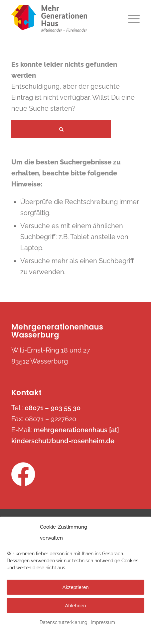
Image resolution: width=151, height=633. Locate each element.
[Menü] (130, 18)
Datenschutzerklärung (63, 622)
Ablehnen (75, 605)
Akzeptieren (75, 587)
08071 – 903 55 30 (52, 408)
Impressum (103, 622)
